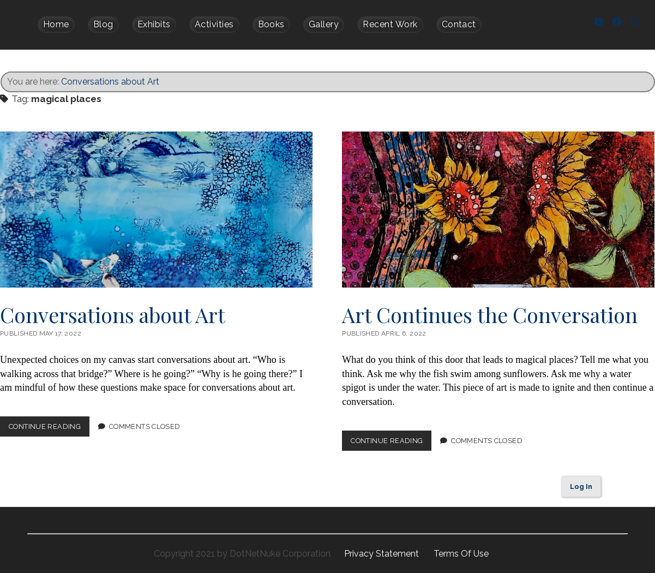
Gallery (324, 24)
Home (56, 24)
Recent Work (390, 24)
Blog (103, 24)
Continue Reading (49, 428)
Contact (459, 24)
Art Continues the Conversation (498, 209)
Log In (581, 486)
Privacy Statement (382, 553)
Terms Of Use (461, 553)
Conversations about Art (110, 81)
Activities (214, 24)
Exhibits (154, 24)
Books (271, 24)
